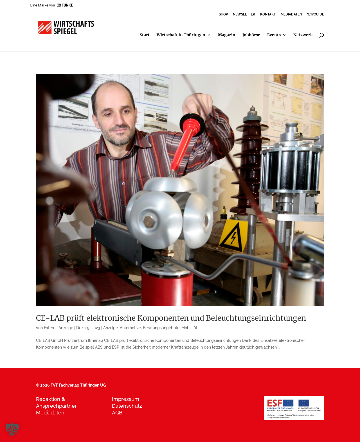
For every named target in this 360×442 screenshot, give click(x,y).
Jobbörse (251, 35)
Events (274, 35)
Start (145, 35)
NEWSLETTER (244, 14)
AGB (117, 413)
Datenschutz (127, 406)
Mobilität (189, 328)
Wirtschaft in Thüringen (181, 35)
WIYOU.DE (315, 14)
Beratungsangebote (161, 328)
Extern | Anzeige (58, 328)
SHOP (223, 14)
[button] (12, 429)
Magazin (226, 35)
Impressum (125, 399)
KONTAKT (268, 14)
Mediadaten (50, 413)
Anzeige (110, 328)
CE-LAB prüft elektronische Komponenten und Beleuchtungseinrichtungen (171, 318)
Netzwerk (303, 35)
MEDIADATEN (291, 14)
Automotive (130, 328)
